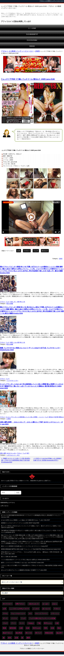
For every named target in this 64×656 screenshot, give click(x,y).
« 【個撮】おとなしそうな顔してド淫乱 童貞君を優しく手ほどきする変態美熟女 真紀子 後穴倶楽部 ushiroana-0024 (15, 460)
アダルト (27, 251)
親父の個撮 (9, 303)
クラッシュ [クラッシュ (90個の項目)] (55, 613)
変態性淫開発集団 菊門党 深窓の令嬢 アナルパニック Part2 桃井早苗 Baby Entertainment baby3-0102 (31, 549)
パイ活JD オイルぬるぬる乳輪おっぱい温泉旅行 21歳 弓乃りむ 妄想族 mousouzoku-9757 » (47, 459)
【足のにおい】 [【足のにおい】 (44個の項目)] (33, 604)
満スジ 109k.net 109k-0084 (9, 556)
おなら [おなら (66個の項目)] (54, 604)
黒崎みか (61, 417)
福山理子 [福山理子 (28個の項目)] (59, 633)
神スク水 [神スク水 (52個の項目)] (29, 633)
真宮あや (51, 417)
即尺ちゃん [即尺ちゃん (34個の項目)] (48, 623)
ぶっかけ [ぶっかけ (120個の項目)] (36, 609)
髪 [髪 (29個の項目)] (22, 638)
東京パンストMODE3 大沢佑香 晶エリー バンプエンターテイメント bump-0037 (24, 546)
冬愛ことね (13, 342)
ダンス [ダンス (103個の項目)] (5, 618)
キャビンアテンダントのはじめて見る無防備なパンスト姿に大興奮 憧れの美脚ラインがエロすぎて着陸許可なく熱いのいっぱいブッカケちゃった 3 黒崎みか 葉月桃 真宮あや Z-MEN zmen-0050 (31, 386)
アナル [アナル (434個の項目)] (5, 613)
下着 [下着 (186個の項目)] (38, 623)
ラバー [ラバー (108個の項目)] (21, 623)
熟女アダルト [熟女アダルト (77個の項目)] (7, 633)
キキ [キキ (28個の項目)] (30, 613)
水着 (18, 301)
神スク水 (22, 301)
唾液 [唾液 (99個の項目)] (4, 628)
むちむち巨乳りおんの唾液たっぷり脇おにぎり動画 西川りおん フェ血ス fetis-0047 (25, 520)
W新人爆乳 (3, 453)
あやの (9, 453)
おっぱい (13, 453)
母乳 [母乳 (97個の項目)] (45, 628)
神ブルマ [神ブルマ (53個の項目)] (38, 633)
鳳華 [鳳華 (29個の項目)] (28, 638)
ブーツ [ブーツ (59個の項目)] (13, 623)
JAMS (37, 51)
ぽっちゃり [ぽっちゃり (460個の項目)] (46, 609)
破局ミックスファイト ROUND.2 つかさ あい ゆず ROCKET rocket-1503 (22, 562)
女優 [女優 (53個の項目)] (21, 628)
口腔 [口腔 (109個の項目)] (57, 623)
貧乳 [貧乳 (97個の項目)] (9, 638)
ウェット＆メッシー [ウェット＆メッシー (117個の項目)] (18, 613)
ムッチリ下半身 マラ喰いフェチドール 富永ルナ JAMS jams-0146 (29, 79)
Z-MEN (8, 419)
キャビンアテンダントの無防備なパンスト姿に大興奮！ (22, 417)
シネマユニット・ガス (13, 455)
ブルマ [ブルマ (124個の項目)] (5, 623)
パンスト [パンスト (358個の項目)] (14, 618)
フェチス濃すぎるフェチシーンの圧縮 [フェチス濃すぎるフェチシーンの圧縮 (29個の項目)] (42, 618)
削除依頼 (32, 46)
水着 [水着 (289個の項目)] (52, 628)
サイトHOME (32, 28)
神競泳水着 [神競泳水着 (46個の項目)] (49, 633)
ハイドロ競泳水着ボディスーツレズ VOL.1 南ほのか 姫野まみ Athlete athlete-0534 (25, 559)
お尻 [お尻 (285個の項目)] (4, 609)
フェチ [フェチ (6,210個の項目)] (23, 618)
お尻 (18, 251)
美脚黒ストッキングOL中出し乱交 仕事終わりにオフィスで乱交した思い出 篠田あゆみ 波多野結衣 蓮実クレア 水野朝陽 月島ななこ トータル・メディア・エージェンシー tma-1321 (31, 542)
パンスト (41, 417)
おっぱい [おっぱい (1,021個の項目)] (46, 604)
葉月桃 (56, 417)
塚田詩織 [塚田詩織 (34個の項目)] (13, 628)
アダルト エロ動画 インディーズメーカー (17, 51)
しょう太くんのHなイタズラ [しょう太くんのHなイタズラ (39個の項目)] (19, 609)
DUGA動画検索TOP (32, 34)
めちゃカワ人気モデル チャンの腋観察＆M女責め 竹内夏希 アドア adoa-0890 (24, 570)
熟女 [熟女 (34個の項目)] (59, 628)
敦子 (28, 453)
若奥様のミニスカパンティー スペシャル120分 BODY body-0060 (20, 523)
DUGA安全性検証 (32, 40)
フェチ (35, 251)
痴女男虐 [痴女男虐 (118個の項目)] (19, 633)
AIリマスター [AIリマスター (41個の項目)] (7, 604)
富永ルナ (45, 251)
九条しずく (13, 301)
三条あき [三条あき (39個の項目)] (31, 623)
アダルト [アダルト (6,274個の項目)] (57, 609)
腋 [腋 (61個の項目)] (3, 638)
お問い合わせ (4, 506)
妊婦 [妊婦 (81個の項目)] (27, 628)
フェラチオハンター (12, 380)
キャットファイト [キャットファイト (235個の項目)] (41, 613)
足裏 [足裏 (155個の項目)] (16, 638)
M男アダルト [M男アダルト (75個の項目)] (20, 604)
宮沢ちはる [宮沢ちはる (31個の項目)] (36, 628)
